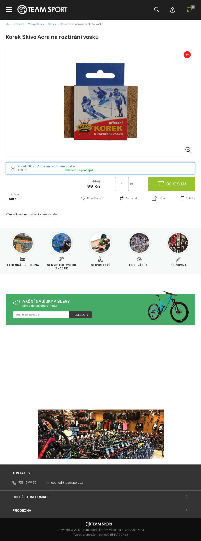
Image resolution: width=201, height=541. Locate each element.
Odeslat (80, 314)
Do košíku (171, 184)
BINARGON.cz (119, 534)
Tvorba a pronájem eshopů (91, 534)
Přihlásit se (172, 9)
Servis (52, 24)
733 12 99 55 (27, 482)
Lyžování (18, 24)
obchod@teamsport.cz (67, 482)
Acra (13, 199)
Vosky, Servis (36, 24)
